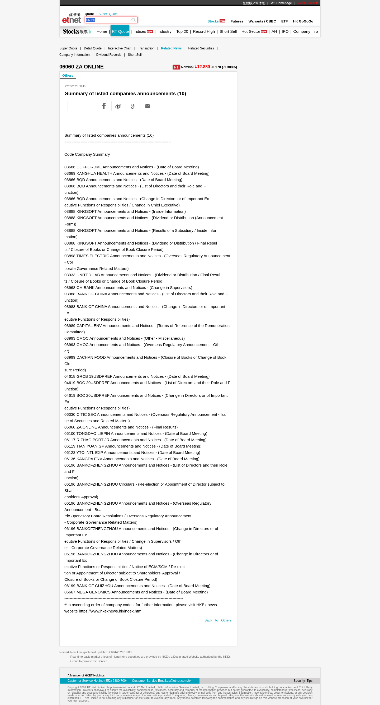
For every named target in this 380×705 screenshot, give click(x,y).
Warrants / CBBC (262, 21)
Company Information (74, 55)
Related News (171, 48)
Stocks (216, 21)
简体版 (260, 3)
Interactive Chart (119, 48)
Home (102, 31)
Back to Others (218, 620)
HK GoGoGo (303, 21)
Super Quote (107, 14)
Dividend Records (108, 55)
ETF (284, 21)
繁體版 (247, 3)
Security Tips (302, 681)
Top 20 (182, 31)
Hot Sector (250, 31)
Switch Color (307, 3)
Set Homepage (281, 3)
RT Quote (120, 31)
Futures (237, 21)
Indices (140, 31)
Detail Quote (93, 48)
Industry (165, 31)
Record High (204, 31)
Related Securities (201, 48)
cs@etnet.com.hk (179, 681)
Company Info (305, 31)
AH (274, 31)
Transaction (146, 48)
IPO (285, 31)
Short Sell (228, 31)
